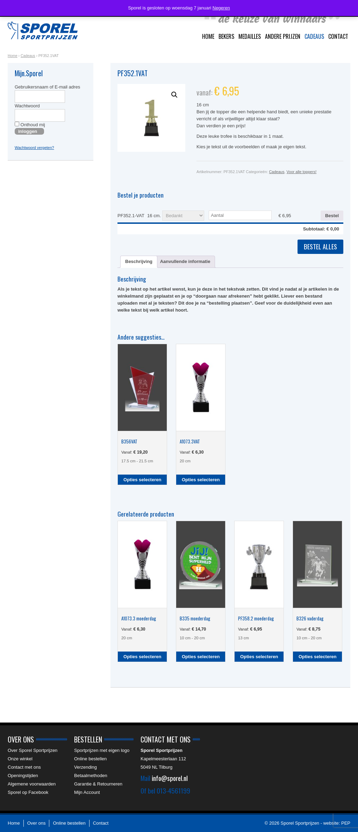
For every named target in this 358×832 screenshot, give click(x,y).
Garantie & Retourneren (98, 784)
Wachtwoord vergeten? (34, 147)
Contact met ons (24, 767)
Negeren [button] (221, 7)
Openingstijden (23, 775)
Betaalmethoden (90, 775)
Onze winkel (20, 758)
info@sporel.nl (170, 778)
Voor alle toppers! (302, 172)
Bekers (226, 36)
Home (208, 36)
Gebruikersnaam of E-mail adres (47, 87)
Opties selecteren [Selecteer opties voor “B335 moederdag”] (201, 656)
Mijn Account (87, 792)
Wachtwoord (27, 105)
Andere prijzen (282, 36)
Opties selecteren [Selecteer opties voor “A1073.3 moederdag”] (142, 656)
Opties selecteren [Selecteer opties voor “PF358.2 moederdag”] (259, 656)
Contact (338, 36)
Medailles (249, 36)
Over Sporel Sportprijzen (32, 750)
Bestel (332, 215)
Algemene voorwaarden (32, 784)
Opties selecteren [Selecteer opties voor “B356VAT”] (142, 479)
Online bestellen (90, 758)
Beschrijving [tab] (138, 261)
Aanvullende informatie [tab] (185, 261)
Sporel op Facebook (28, 792)
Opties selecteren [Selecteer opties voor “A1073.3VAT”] (201, 479)
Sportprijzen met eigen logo (101, 750)
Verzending (85, 767)
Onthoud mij (30, 124)
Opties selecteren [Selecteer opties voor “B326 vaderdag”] (317, 656)
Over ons (36, 823)
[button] (174, 94)
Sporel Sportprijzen (43, 30)
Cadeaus (314, 36)
